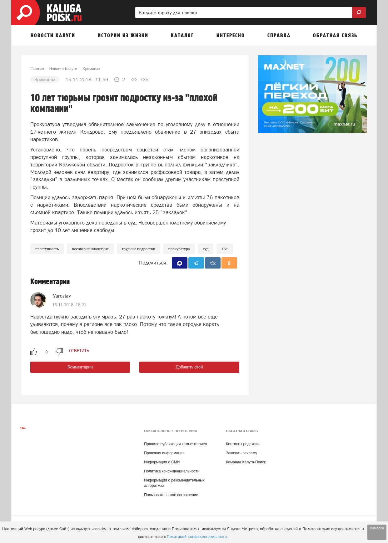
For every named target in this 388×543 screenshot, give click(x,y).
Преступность (47, 248)
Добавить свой (189, 367)
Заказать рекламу (241, 453)
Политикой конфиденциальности (197, 536)
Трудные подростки (138, 248)
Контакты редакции (242, 444)
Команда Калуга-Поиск (246, 462)
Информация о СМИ (162, 462)
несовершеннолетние (90, 248)
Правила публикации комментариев (175, 444)
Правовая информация (164, 453)
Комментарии (80, 367)
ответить (79, 350)
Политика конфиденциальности (171, 471)
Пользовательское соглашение (171, 495)
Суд (206, 248)
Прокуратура (179, 248)
